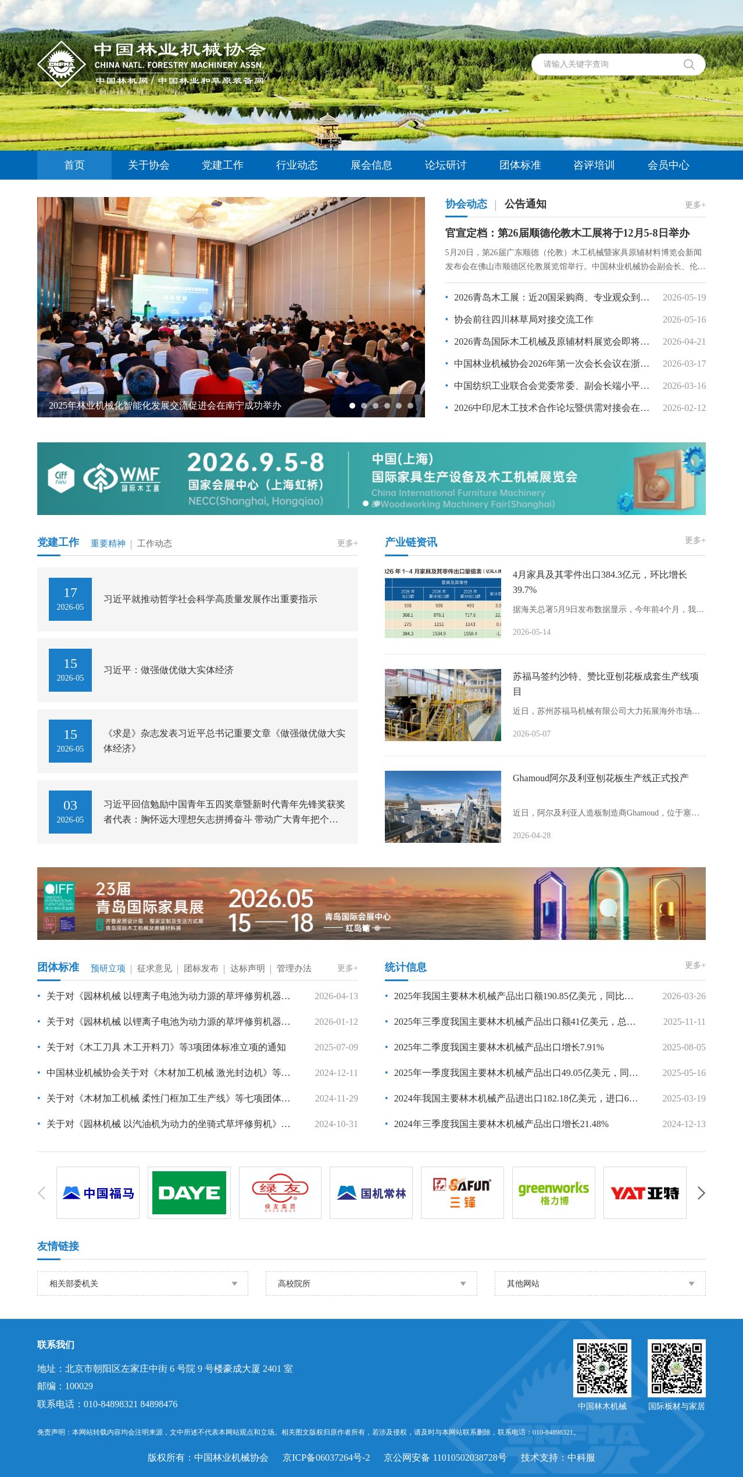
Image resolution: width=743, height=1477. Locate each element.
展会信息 (371, 165)
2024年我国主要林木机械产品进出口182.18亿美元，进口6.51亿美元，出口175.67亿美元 (511, 1098)
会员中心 (669, 165)
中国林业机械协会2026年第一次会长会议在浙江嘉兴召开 (548, 364)
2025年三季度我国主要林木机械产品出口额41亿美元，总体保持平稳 (511, 1022)
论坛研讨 (446, 165)
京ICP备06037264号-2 (326, 1457)
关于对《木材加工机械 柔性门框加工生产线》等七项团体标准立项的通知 (164, 1098)
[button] (352, 406)
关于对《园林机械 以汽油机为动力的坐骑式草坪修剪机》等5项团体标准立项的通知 (164, 1124)
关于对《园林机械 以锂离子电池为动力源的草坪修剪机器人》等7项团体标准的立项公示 (164, 1022)
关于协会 (149, 165)
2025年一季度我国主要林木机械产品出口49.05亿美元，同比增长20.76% (511, 1073)
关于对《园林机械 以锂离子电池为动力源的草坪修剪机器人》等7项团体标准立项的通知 (164, 996)
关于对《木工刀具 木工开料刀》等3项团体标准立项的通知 (161, 1047)
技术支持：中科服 (558, 1457)
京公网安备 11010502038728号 (445, 1457)
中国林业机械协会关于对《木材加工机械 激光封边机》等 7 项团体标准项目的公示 (164, 1073)
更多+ (695, 205)
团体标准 (520, 165)
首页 (74, 165)
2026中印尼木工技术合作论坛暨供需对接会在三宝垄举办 (548, 408)
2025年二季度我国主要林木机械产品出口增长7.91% (494, 1047)
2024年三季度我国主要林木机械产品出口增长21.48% (497, 1124)
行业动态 (297, 165)
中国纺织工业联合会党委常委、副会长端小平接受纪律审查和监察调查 (548, 386)
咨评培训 (594, 165)
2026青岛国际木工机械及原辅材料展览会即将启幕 (548, 341)
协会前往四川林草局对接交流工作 (519, 319)
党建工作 (223, 165)
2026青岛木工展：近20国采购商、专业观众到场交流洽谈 (548, 297)
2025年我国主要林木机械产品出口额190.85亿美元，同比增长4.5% (511, 996)
